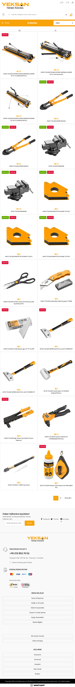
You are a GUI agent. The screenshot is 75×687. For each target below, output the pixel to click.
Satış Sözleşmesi (37, 598)
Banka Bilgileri (37, 622)
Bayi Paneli (37, 669)
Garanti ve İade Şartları (38, 613)
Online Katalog (37, 641)
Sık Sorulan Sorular (37, 636)
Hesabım (37, 664)
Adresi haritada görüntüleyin (21, 562)
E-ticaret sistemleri (41, 681)
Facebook (45, 519)
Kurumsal (37, 659)
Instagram (65, 520)
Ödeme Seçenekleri (37, 608)
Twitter (55, 519)
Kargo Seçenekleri (37, 617)
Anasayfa (37, 655)
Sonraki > (68, 498)
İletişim (37, 674)
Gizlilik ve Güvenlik (37, 603)
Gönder (29, 523)
